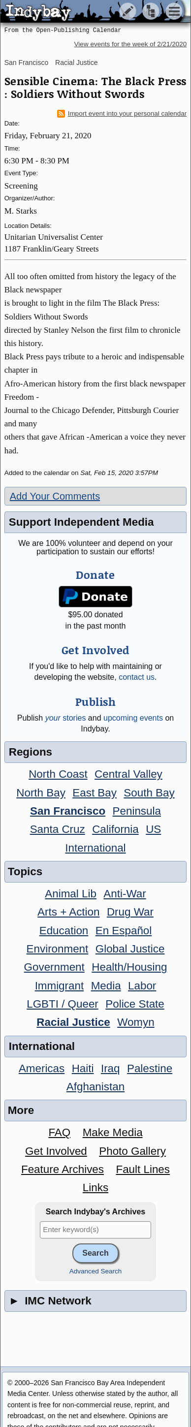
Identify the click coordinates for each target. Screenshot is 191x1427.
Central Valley (128, 774)
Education (64, 930)
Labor (142, 986)
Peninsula (137, 811)
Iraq (110, 1068)
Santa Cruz (57, 829)
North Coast (58, 774)
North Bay (40, 793)
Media (106, 986)
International (95, 848)
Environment (58, 949)
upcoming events (133, 718)
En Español (124, 930)
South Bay (149, 793)
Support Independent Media (81, 522)
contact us (137, 677)
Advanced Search (95, 1271)
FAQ (59, 1132)
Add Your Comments (55, 496)
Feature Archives (62, 1169)
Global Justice (130, 949)
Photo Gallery (132, 1151)
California (115, 829)
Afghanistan (95, 1086)
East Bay (94, 793)
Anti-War (124, 894)
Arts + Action (68, 912)
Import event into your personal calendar (122, 114)
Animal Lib (70, 894)
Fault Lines (143, 1169)
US (153, 829)
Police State (134, 1004)
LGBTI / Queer (62, 1004)
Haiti (83, 1068)
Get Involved (56, 1151)
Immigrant (59, 986)
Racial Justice (76, 62)
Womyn (135, 1022)
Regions (30, 752)
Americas (41, 1068)
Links (95, 1187)
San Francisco (26, 62)
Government (54, 967)
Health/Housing (129, 967)
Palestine (149, 1068)
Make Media (113, 1132)
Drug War (130, 912)
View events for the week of (130, 44)
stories (65, 718)
